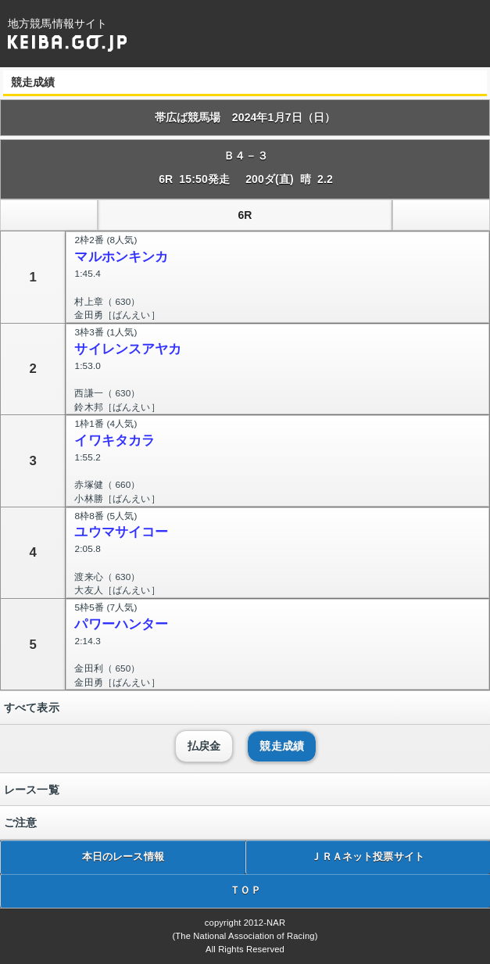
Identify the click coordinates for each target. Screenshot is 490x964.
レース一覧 (31, 789)
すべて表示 (31, 707)
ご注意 (20, 822)
